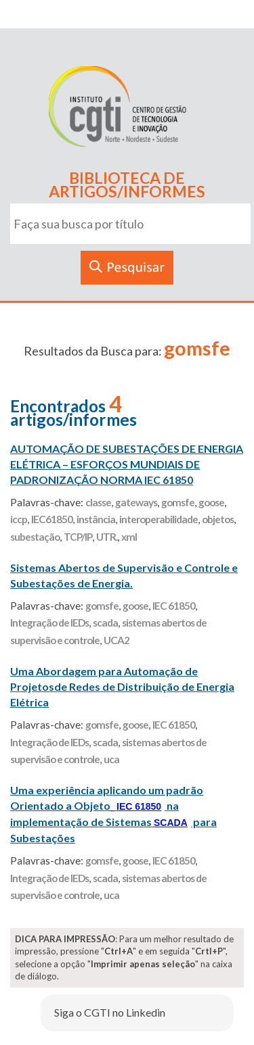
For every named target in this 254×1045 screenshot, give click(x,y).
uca (111, 759)
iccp (18, 519)
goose (211, 502)
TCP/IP (78, 537)
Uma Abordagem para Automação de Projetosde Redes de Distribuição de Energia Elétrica (122, 686)
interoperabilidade (158, 519)
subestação (35, 537)
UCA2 (116, 640)
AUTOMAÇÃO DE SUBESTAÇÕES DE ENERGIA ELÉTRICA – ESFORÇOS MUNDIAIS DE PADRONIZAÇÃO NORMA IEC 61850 (126, 464)
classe (98, 502)
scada (105, 622)
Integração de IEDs (49, 622)
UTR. (106, 537)
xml (129, 537)
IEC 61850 (173, 606)
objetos (218, 519)
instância (96, 519)
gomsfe (177, 502)
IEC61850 (51, 519)
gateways (136, 502)
